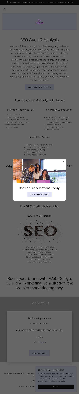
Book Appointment (39, 194)
